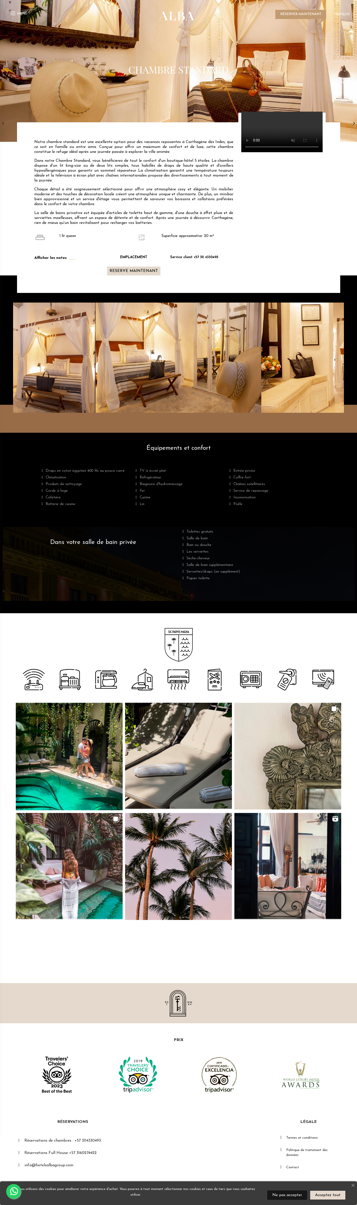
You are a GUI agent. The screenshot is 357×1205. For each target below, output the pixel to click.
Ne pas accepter (287, 1195)
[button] (134, 271)
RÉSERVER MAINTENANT (300, 14)
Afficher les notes (50, 258)
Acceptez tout (327, 1195)
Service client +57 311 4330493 (194, 257)
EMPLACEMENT (133, 257)
